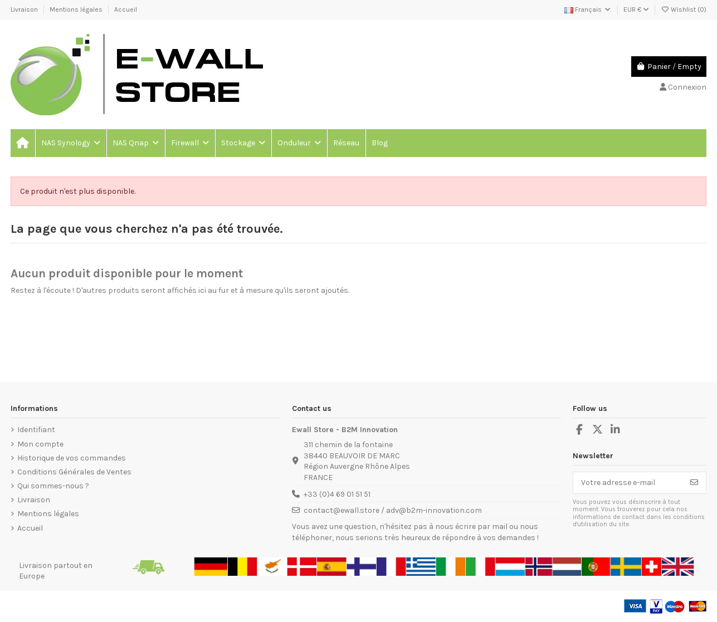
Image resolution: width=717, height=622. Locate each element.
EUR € (636, 9)
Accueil (125, 9)
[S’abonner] (694, 482)
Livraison (25, 9)
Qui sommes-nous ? (53, 486)
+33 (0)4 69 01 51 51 (337, 494)
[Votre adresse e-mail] (628, 482)
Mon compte (40, 444)
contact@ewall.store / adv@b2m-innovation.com (393, 510)
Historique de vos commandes (71, 458)
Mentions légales (77, 9)
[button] (70, 143)
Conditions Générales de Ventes (74, 472)
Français (588, 9)
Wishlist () (683, 9)
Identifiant (36, 429)
